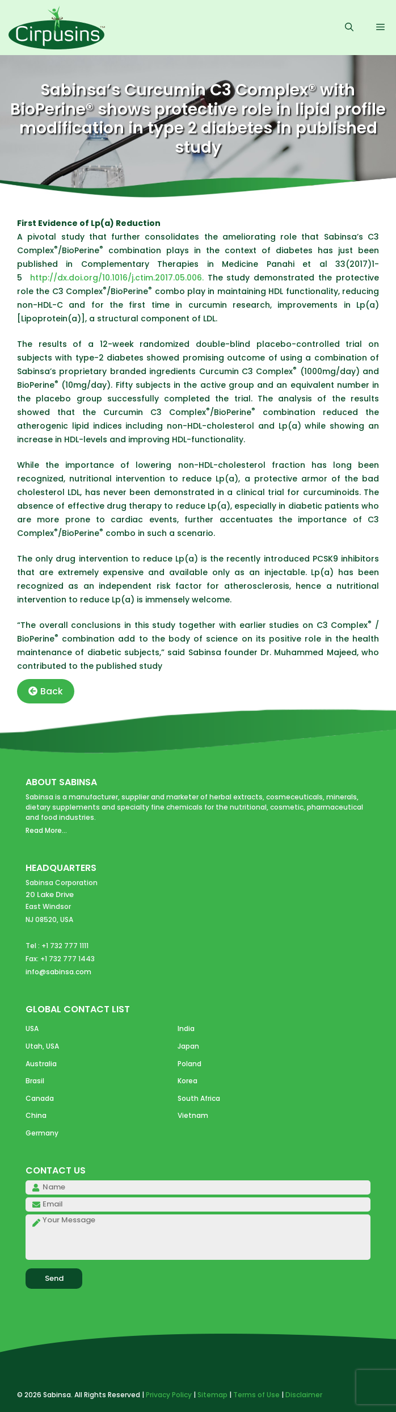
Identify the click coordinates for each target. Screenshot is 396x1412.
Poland (189, 1064)
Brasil (35, 1081)
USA (32, 1028)
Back (45, 691)
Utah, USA (42, 1046)
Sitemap (212, 1395)
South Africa (199, 1098)
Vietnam (193, 1115)
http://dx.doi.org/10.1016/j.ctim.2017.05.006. (119, 277)
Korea (187, 1081)
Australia (41, 1064)
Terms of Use (256, 1395)
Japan (188, 1046)
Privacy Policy (169, 1395)
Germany (42, 1133)
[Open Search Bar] (349, 28)
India (186, 1028)
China (36, 1115)
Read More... (46, 830)
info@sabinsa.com (58, 972)
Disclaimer (303, 1395)
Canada (40, 1098)
